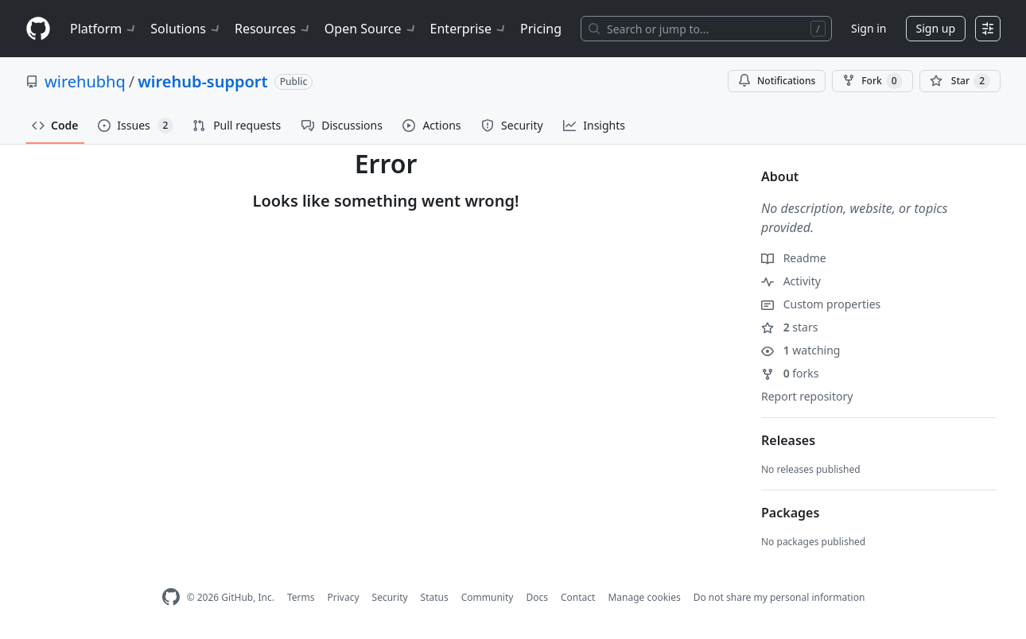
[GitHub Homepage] (171, 597)
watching (800, 350)
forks (790, 373)
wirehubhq (85, 81)
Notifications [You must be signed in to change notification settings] (776, 80)
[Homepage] (38, 29)
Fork (872, 81)
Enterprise (468, 28)
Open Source (371, 28)
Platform (104, 28)
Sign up (935, 28)
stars (789, 327)
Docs (537, 597)
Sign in (868, 28)
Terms (301, 597)
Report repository (807, 396)
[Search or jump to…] (706, 29)
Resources (273, 28)
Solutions (186, 28)
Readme (793, 257)
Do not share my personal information (779, 597)
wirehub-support (202, 81)
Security (390, 597)
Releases (788, 440)
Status (435, 597)
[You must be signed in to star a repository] (960, 81)
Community (487, 597)
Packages (790, 512)
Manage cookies (644, 597)
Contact (578, 597)
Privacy (343, 597)
